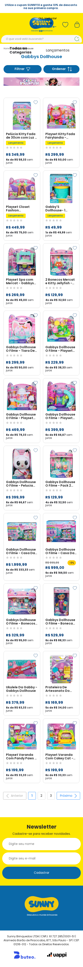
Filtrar (23, 69)
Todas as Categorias (20, 50)
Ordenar (62, 69)
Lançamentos (57, 50)
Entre (43, 23)
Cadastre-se (47, 29)
